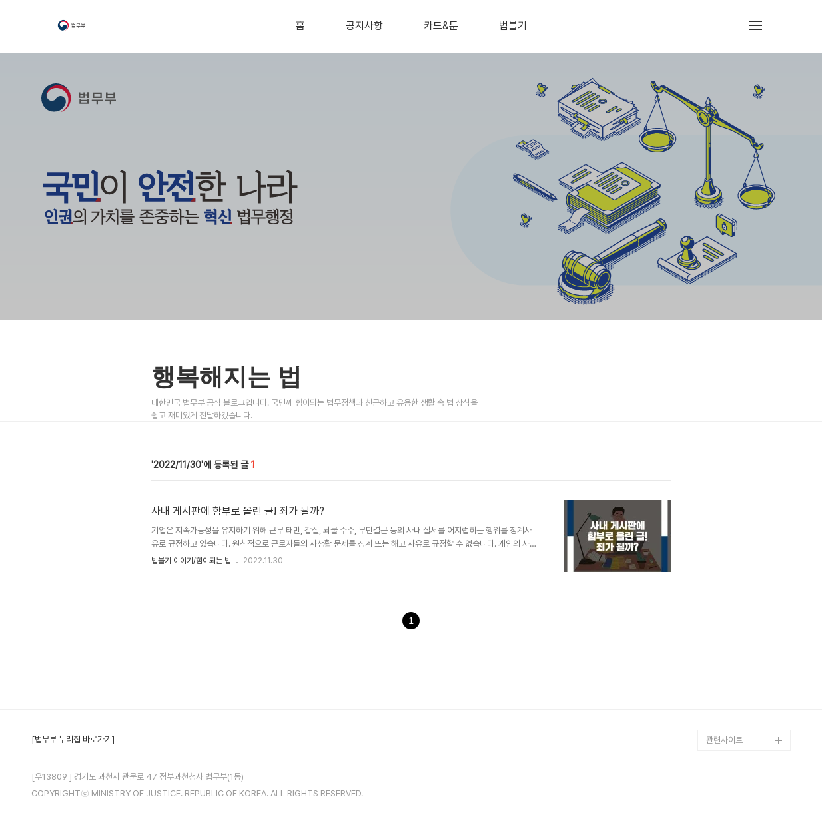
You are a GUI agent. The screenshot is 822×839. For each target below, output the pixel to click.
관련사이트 (724, 740)
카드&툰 (441, 26)
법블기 (513, 26)
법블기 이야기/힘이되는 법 (191, 560)
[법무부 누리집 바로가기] (73, 739)
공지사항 (364, 26)
